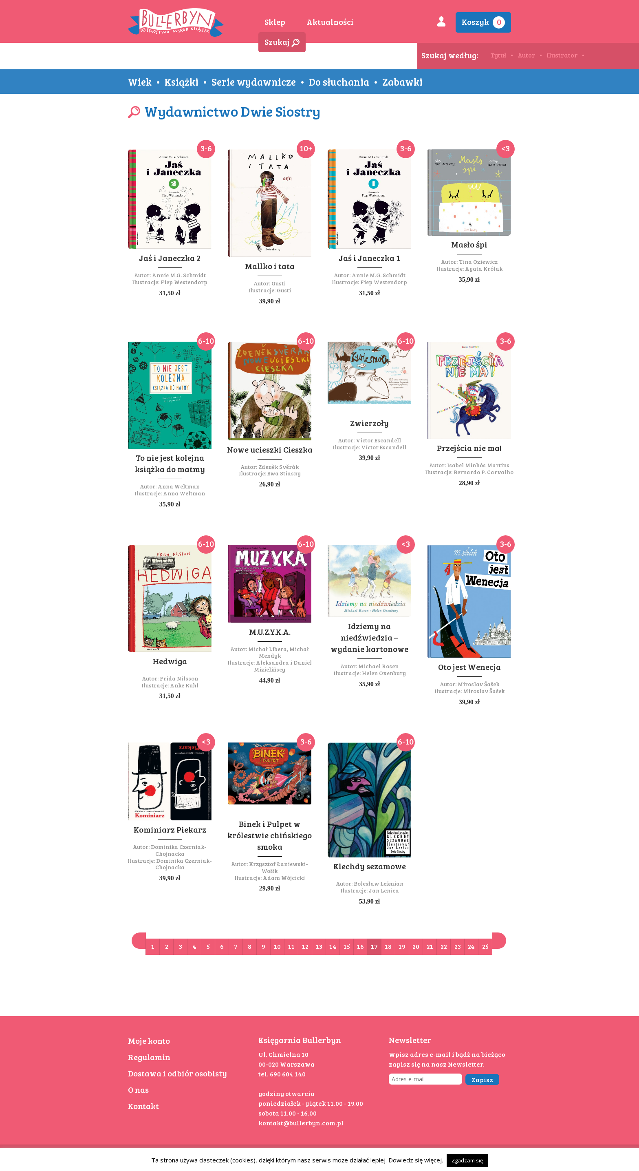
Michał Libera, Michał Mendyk (278, 652)
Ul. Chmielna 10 (283, 1054)
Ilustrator (561, 55)
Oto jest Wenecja (469, 666)
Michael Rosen (378, 666)
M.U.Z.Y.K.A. (270, 631)
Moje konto (149, 1040)
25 (485, 946)
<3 (505, 148)
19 (402, 946)
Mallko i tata (270, 266)
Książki (181, 81)
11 (291, 946)
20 (415, 946)
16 (360, 946)
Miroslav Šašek (478, 684)
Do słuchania (339, 81)
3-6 (206, 148)
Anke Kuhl (184, 685)
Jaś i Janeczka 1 (369, 257)
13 (319, 946)
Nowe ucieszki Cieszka (270, 449)
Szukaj (282, 41)
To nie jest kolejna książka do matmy (170, 463)
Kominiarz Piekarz (170, 829)
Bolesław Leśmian (378, 883)
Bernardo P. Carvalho (483, 472)
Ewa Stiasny (284, 473)
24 (471, 946)
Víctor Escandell (378, 440)
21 (430, 946)
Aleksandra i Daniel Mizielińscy (283, 665)
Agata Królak (483, 268)
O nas (138, 1089)
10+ (306, 148)
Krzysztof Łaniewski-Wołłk (278, 867)
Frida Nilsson (179, 678)
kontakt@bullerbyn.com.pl (301, 1122)
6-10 (206, 340)
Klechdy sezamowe (369, 866)
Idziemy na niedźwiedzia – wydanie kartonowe (369, 637)
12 (305, 946)
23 (457, 946)
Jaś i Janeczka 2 (170, 257)
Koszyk (483, 22)
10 (277, 946)
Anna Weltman (179, 486)
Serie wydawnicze (254, 81)
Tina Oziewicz (478, 261)
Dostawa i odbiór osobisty (177, 1073)
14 (333, 946)
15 (347, 946)
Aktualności (330, 21)
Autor (526, 55)
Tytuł (498, 55)
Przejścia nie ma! (469, 447)
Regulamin (149, 1057)
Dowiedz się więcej (415, 1160)
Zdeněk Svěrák (278, 467)
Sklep (274, 21)
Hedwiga (170, 661)
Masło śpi (469, 244)
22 (444, 946)
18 (388, 946)
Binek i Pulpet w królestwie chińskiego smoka (269, 835)
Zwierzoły (369, 423)
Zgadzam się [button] (467, 1160)
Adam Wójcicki (284, 878)
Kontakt (143, 1105)
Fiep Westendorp (184, 282)
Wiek (140, 81)
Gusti (278, 283)
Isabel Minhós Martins (478, 465)
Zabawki (402, 81)
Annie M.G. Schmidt (179, 275)
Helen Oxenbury (384, 673)
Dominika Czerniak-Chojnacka (179, 850)
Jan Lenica (384, 890)
